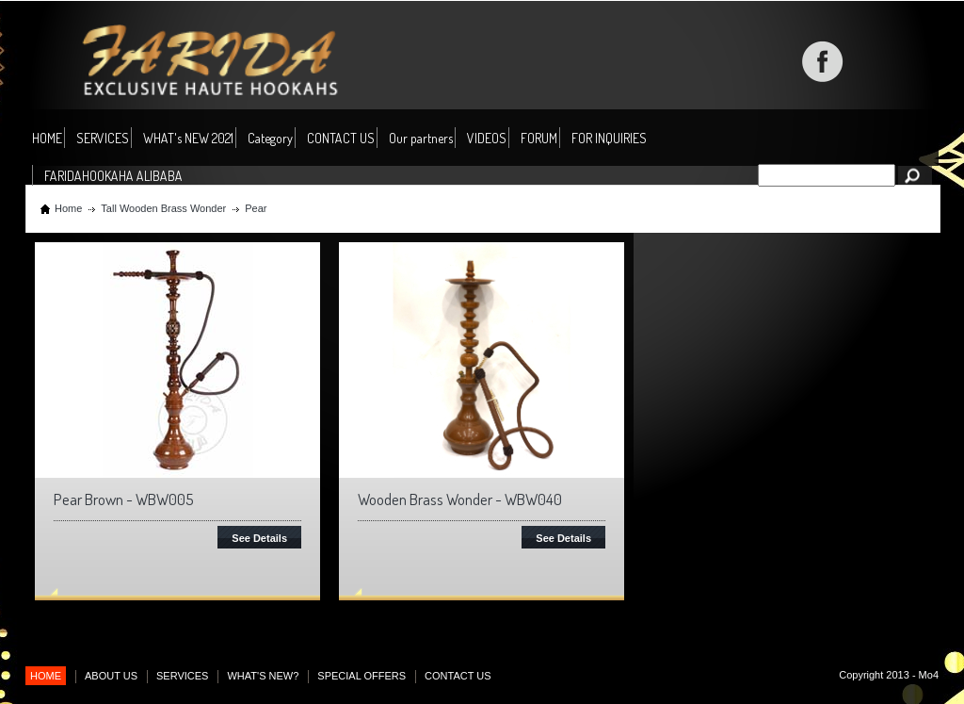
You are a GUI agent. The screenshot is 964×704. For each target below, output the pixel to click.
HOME (47, 138)
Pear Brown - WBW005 (123, 499)
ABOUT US (111, 675)
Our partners (421, 138)
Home (68, 208)
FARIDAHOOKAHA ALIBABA (113, 176)
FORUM (539, 138)
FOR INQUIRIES (609, 138)
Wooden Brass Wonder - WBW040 (460, 499)
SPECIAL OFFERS (361, 675)
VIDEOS (486, 138)
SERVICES (102, 138)
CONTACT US (341, 138)
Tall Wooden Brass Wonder (163, 208)
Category (270, 139)
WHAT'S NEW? (262, 675)
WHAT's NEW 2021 (188, 138)
